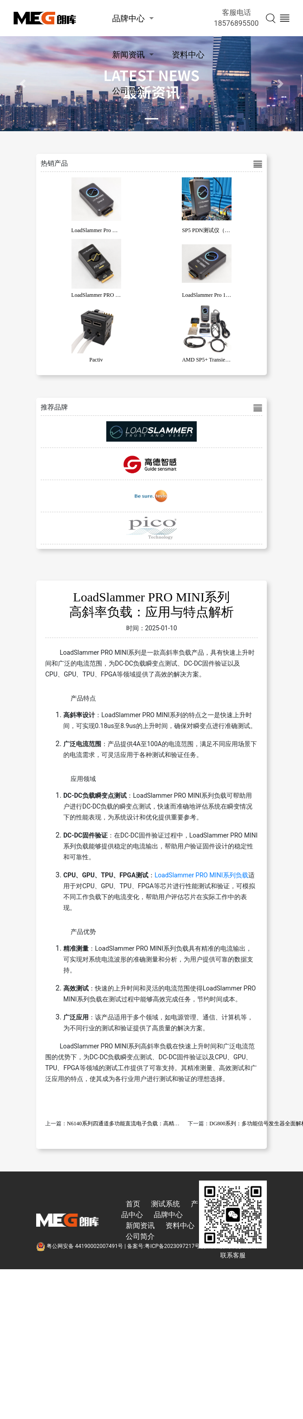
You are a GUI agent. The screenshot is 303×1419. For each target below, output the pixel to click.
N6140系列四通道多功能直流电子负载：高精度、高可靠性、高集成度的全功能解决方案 (172, 1123)
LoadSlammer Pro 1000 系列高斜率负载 (227, 295)
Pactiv (96, 360)
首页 (133, 1204)
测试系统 (165, 1204)
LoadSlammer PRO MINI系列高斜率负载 (118, 295)
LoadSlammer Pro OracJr (99, 230)
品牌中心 (128, 18)
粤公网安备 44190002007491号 (80, 1246)
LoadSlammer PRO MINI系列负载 (201, 875)
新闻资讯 (128, 54)
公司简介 (128, 90)
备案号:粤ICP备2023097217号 (163, 1246)
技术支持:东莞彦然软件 (232, 1246)
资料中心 (188, 54)
